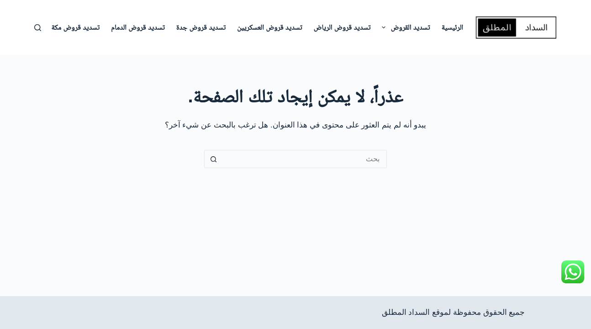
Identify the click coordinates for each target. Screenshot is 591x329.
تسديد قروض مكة (75, 27)
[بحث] (37, 27)
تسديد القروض (404, 27)
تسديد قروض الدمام (138, 27)
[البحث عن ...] (304, 159)
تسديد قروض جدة (201, 27)
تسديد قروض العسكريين (269, 27)
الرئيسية (452, 27)
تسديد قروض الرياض (342, 27)
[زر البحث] (213, 159)
